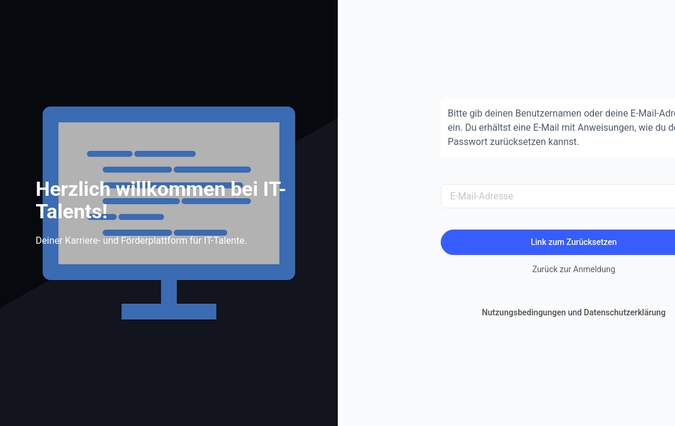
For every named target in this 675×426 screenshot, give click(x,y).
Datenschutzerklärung (625, 312)
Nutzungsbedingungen (524, 312)
